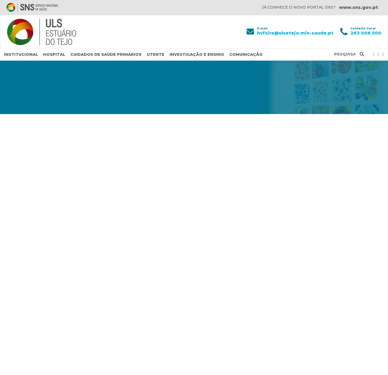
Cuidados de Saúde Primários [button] (105, 54)
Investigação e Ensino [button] (196, 54)
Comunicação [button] (246, 54)
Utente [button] (155, 54)
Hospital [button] (54, 54)
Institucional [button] (21, 54)
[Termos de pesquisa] (345, 54)
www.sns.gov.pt (358, 7)
